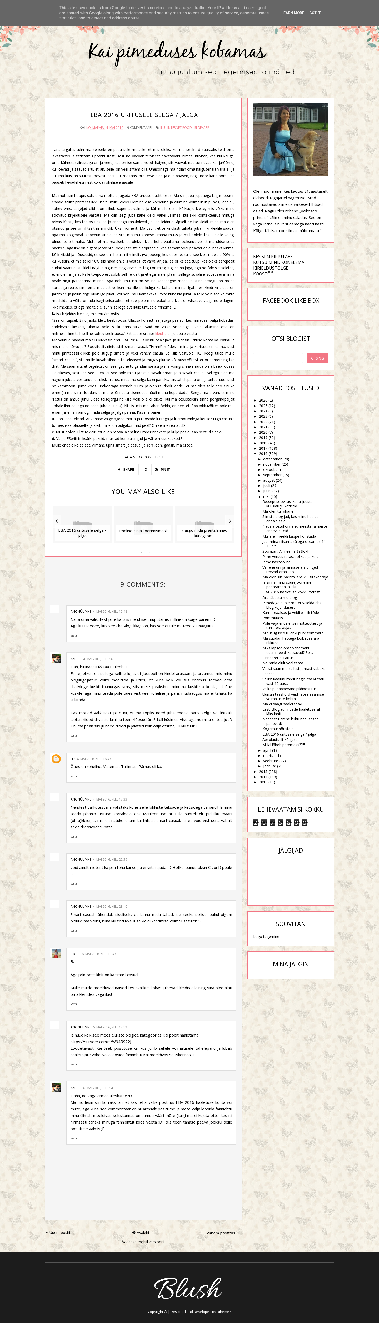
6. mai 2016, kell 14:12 (110, 1025)
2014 (263, 776)
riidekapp (201, 126)
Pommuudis (272, 617)
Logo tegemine (266, 936)
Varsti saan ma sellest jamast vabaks (293, 668)
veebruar (270, 760)
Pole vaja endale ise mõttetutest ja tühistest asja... (292, 625)
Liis (73, 757)
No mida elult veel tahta (282, 662)
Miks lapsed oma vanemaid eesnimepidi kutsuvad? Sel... (287, 650)
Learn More (292, 13)
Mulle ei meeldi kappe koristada (289, 536)
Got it (315, 13)
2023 (263, 416)
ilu (162, 126)
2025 (263, 405)
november (272, 464)
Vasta (74, 634)
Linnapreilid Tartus (278, 657)
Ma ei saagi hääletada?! (282, 703)
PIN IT (162, 468)
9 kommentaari (139, 126)
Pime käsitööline (276, 562)
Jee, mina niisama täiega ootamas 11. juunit (294, 543)
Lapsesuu (270, 673)
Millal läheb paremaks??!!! (283, 744)
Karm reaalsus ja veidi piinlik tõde (290, 612)
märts (268, 755)
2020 (263, 432)
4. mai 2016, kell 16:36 (100, 657)
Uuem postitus (60, 1230)
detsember (272, 459)
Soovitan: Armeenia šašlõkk (285, 551)
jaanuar (269, 765)
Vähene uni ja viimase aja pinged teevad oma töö (290, 569)
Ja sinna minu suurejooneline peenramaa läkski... (286, 584)
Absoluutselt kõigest (279, 739)
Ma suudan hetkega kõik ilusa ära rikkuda (290, 640)
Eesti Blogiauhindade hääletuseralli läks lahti (291, 711)
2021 (263, 426)
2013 (263, 782)
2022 (263, 421)
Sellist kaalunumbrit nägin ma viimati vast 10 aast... (293, 681)
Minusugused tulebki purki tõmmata (292, 632)
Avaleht (140, 1230)
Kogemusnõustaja (278, 728)
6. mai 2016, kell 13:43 (99, 952)
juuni (267, 490)
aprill (267, 750)
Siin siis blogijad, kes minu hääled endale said (290, 519)
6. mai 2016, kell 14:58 (100, 1086)
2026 (263, 400)
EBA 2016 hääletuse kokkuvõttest (291, 591)
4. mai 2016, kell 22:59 (110, 858)
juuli (266, 485)
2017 (263, 448)
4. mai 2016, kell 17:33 (110, 797)
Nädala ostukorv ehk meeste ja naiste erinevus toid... (294, 528)
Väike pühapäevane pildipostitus (289, 688)
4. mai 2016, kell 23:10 (110, 905)
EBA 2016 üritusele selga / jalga (289, 734)
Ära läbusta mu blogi (280, 597)
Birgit (75, 952)
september (272, 474)
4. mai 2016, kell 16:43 (94, 757)
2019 (263, 437)
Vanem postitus (223, 1231)
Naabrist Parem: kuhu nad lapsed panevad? (290, 721)
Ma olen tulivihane (277, 511)
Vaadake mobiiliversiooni (143, 1239)
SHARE (126, 468)
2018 (263, 442)
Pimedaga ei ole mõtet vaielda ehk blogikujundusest (291, 605)
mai (266, 496)
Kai (73, 657)
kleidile (161, 331)
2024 (263, 410)
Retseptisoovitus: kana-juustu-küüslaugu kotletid (288, 504)
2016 (263, 453)
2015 (263, 771)
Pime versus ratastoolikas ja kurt (290, 556)
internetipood (179, 126)
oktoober (271, 469)
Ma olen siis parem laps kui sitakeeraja (295, 577)
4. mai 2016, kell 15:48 (110, 610)
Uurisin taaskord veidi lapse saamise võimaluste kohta (293, 696)
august (269, 480)
